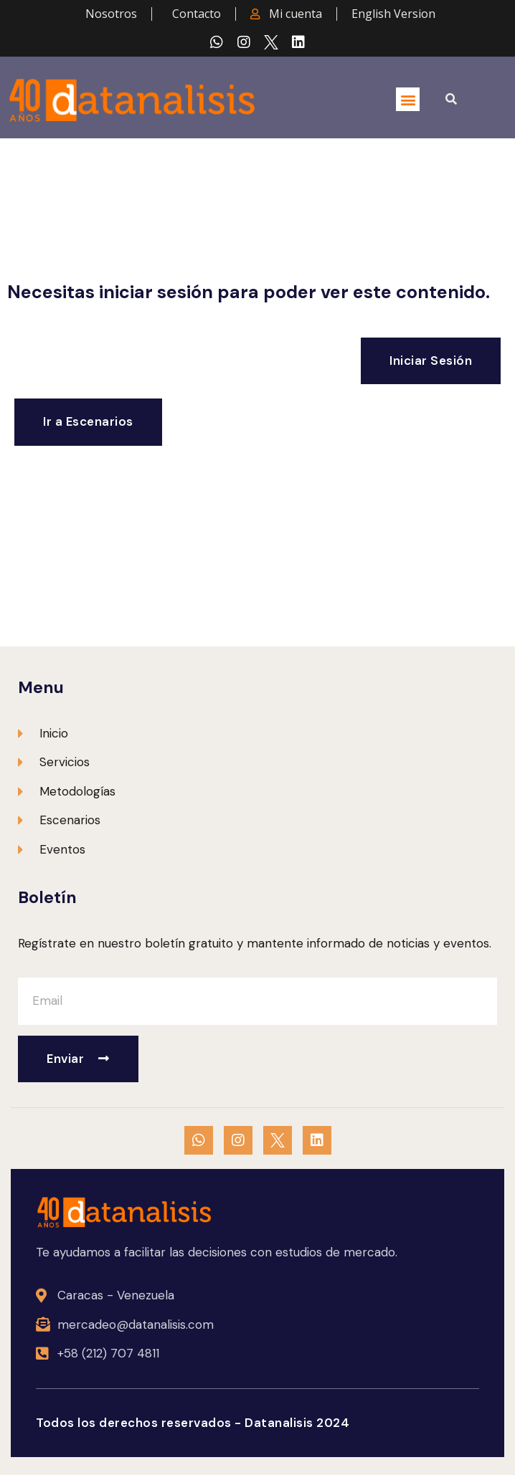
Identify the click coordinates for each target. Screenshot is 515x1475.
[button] (408, 99)
